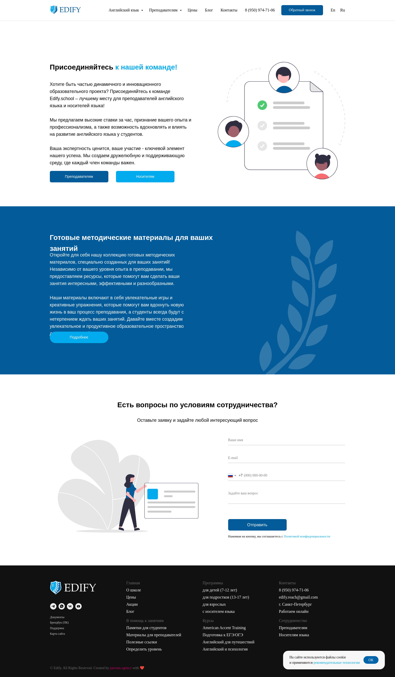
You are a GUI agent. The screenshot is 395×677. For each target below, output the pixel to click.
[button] (302, 10)
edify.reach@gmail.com (298, 597)
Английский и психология (225, 649)
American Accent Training (224, 628)
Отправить (257, 525)
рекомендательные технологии (337, 663)
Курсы (208, 620)
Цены (192, 10)
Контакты (229, 10)
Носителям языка (294, 635)
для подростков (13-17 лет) (226, 597)
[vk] (70, 606)
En (333, 10)
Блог (209, 10)
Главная (133, 583)
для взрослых (214, 604)
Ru (342, 10)
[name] (286, 440)
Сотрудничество (293, 620)
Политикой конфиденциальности (307, 536)
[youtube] (78, 606)
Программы (213, 583)
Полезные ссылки (141, 642)
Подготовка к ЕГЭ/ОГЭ (223, 635)
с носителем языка (219, 611)
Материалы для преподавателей (153, 635)
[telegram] (53, 606)
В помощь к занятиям (145, 620)
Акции (132, 604)
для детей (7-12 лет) (220, 590)
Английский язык (124, 10)
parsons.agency (121, 668)
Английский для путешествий (229, 642)
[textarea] (286, 496)
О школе (133, 590)
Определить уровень (144, 649)
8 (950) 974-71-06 (260, 10)
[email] (286, 458)
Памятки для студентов (146, 628)
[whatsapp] (61, 606)
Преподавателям (164, 10)
